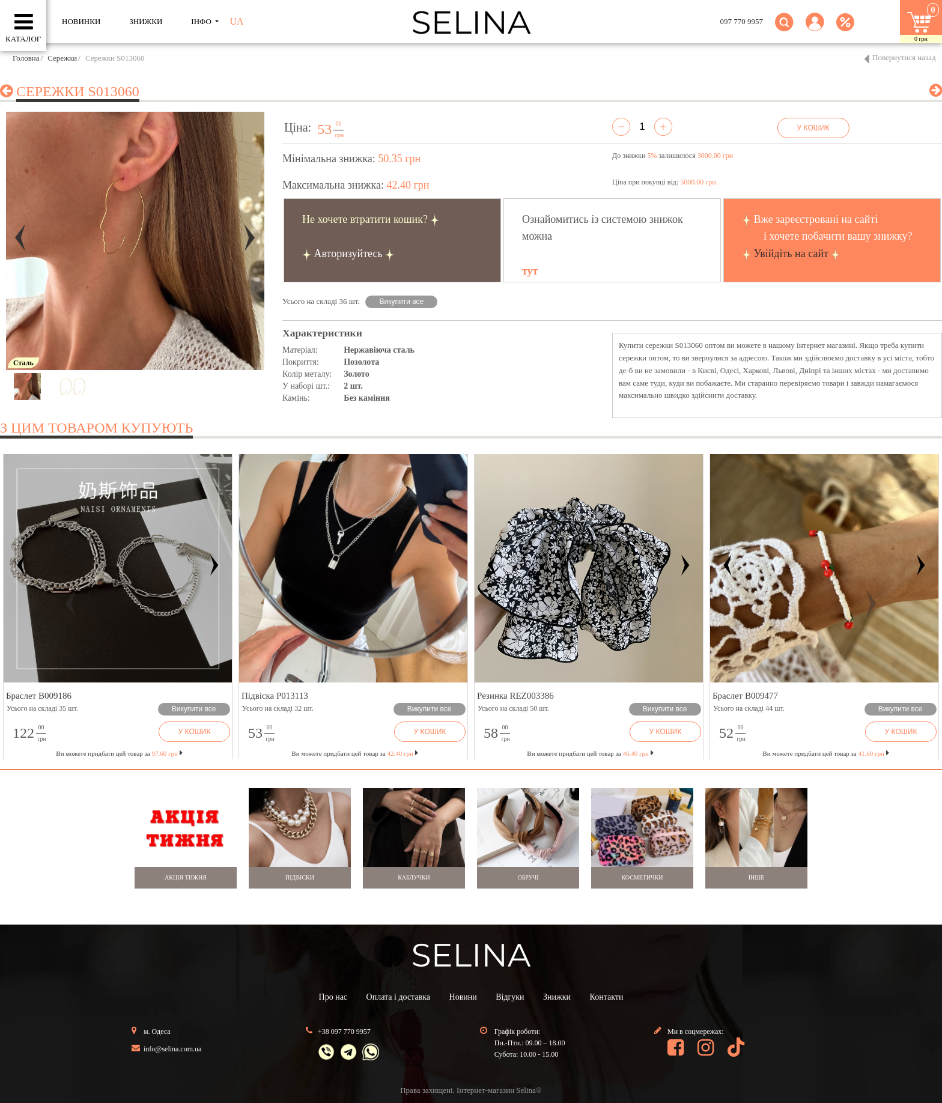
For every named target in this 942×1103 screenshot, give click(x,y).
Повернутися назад (904, 57)
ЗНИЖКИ (145, 21)
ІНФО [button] (202, 21)
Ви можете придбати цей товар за (354, 753)
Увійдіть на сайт (791, 254)
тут (530, 271)
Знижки (557, 996)
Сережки (62, 57)
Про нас (333, 996)
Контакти (607, 996)
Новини (463, 996)
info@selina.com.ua (172, 1049)
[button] (815, 29)
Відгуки (510, 996)
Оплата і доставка (398, 996)
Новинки (81, 21)
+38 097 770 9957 (344, 1031)
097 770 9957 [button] (742, 21)
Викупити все (402, 301)
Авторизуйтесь (348, 254)
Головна (26, 57)
